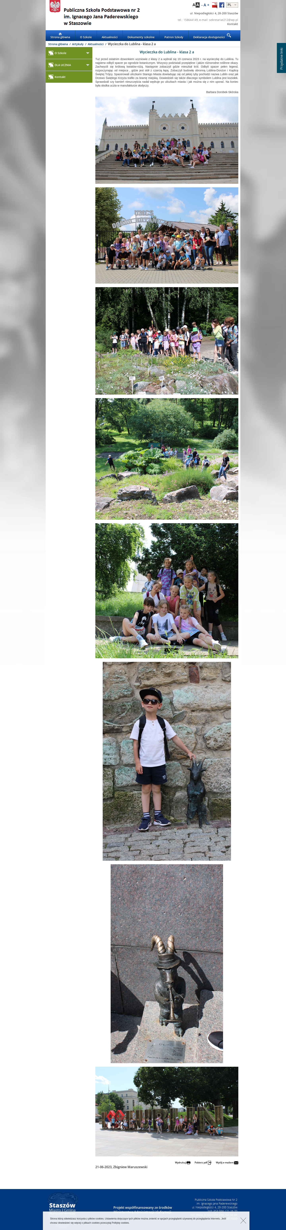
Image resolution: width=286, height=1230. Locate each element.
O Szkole (86, 35)
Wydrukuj (182, 1162)
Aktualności (110, 35)
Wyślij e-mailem (227, 1162)
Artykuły (78, 44)
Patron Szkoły (173, 35)
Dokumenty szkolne (141, 35)
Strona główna (60, 35)
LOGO (94, 15)
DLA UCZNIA (60, 65)
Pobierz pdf (203, 1162)
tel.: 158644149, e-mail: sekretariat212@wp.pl (208, 20)
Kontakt (232, 24)
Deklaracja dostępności (209, 35)
